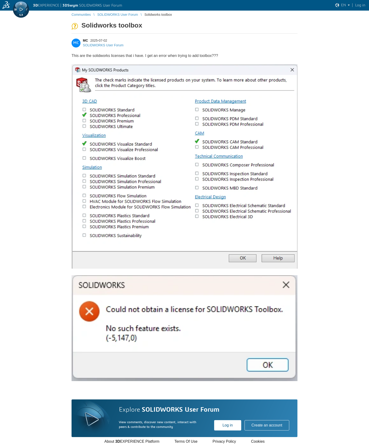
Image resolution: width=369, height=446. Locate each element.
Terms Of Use (185, 441)
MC (85, 40)
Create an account (266, 425)
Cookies (258, 441)
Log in (227, 425)
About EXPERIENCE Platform (131, 441)
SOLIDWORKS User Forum (103, 45)
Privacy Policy (224, 441)
